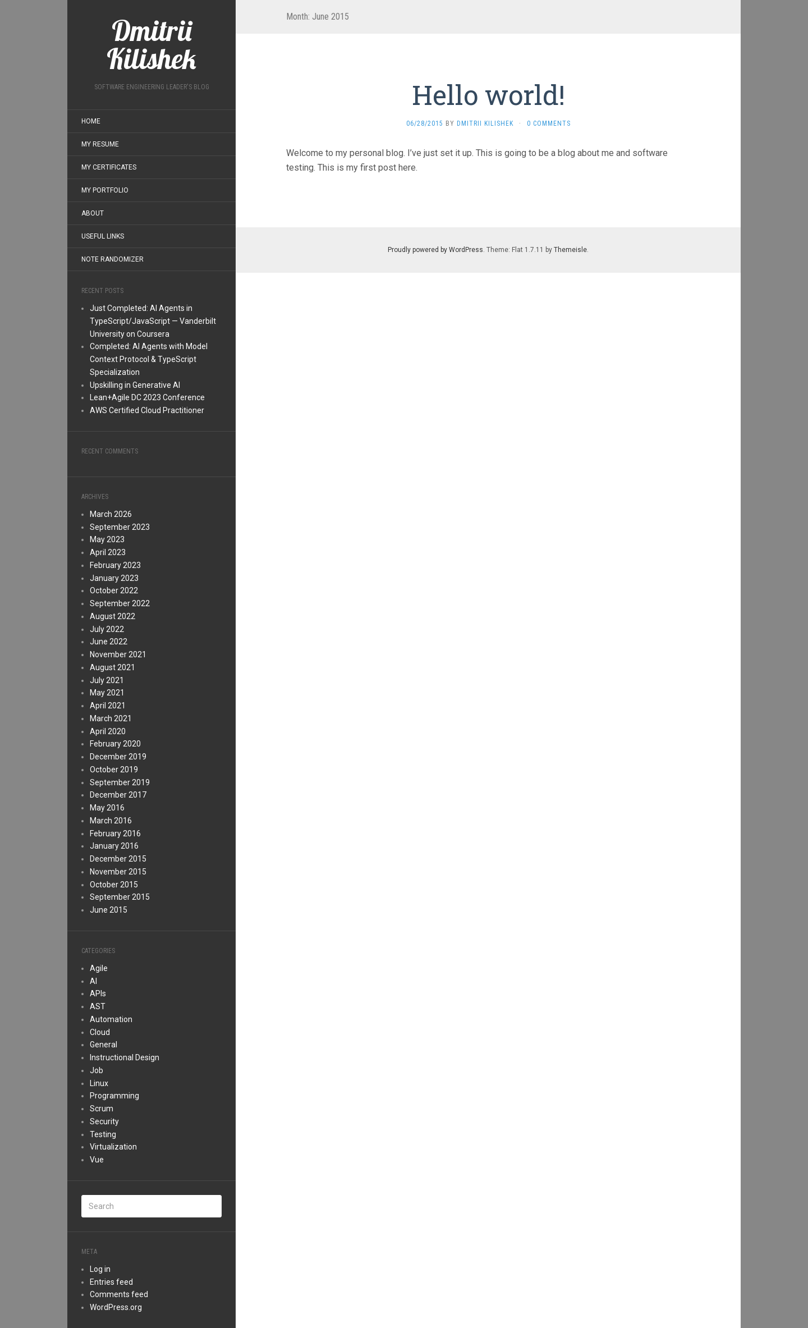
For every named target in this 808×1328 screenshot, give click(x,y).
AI (93, 981)
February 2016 (115, 833)
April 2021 (108, 705)
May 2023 (107, 539)
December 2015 (118, 858)
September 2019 (120, 782)
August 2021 (112, 667)
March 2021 (111, 718)
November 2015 (118, 871)
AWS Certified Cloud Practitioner (147, 410)
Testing (103, 1134)
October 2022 (114, 590)
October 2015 (114, 884)
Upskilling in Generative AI (135, 385)
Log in (100, 1269)
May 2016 (107, 807)
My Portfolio (104, 190)
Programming (114, 1095)
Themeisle (570, 250)
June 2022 (108, 641)
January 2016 (114, 845)
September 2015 (120, 896)
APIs (98, 993)
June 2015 (108, 909)
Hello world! (488, 94)
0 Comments (549, 123)
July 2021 (107, 680)
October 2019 (114, 769)
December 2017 (118, 794)
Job (96, 1070)
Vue (97, 1159)
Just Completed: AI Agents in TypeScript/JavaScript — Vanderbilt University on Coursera (153, 321)
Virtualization (113, 1146)
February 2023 (115, 565)
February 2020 (115, 743)
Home (90, 121)
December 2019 (118, 756)
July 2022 (107, 629)
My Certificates (108, 167)
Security (104, 1121)
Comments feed (119, 1294)
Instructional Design (124, 1057)
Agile (99, 968)
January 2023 (114, 578)
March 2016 (111, 820)
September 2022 (120, 603)
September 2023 (120, 527)
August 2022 (112, 616)
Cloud (100, 1032)
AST (97, 1006)
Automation (111, 1019)
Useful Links (102, 236)
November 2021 (118, 654)
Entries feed (111, 1281)
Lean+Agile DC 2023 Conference (147, 397)
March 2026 (111, 514)
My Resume (100, 144)
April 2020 (108, 731)
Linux (99, 1083)
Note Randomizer (112, 259)
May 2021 (107, 692)
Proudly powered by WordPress (435, 250)
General (103, 1044)
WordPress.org (116, 1307)
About (92, 213)
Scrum (101, 1108)
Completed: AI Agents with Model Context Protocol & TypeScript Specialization (149, 359)
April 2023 (108, 552)
